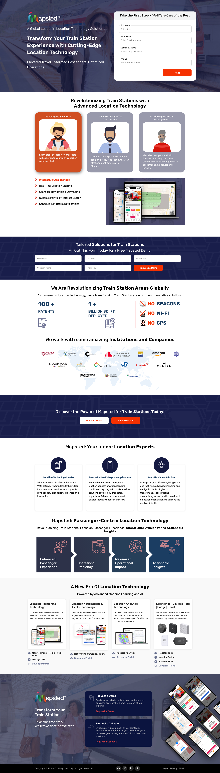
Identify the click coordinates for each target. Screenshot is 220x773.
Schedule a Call (125, 420)
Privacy (173, 768)
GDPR (181, 768)
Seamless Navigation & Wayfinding (59, 191)
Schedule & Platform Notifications (59, 203)
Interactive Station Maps (54, 179)
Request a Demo (148, 268)
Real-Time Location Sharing (55, 185)
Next (177, 72)
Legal (165, 768)
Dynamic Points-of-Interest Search (60, 197)
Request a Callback (106, 741)
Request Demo (94, 420)
